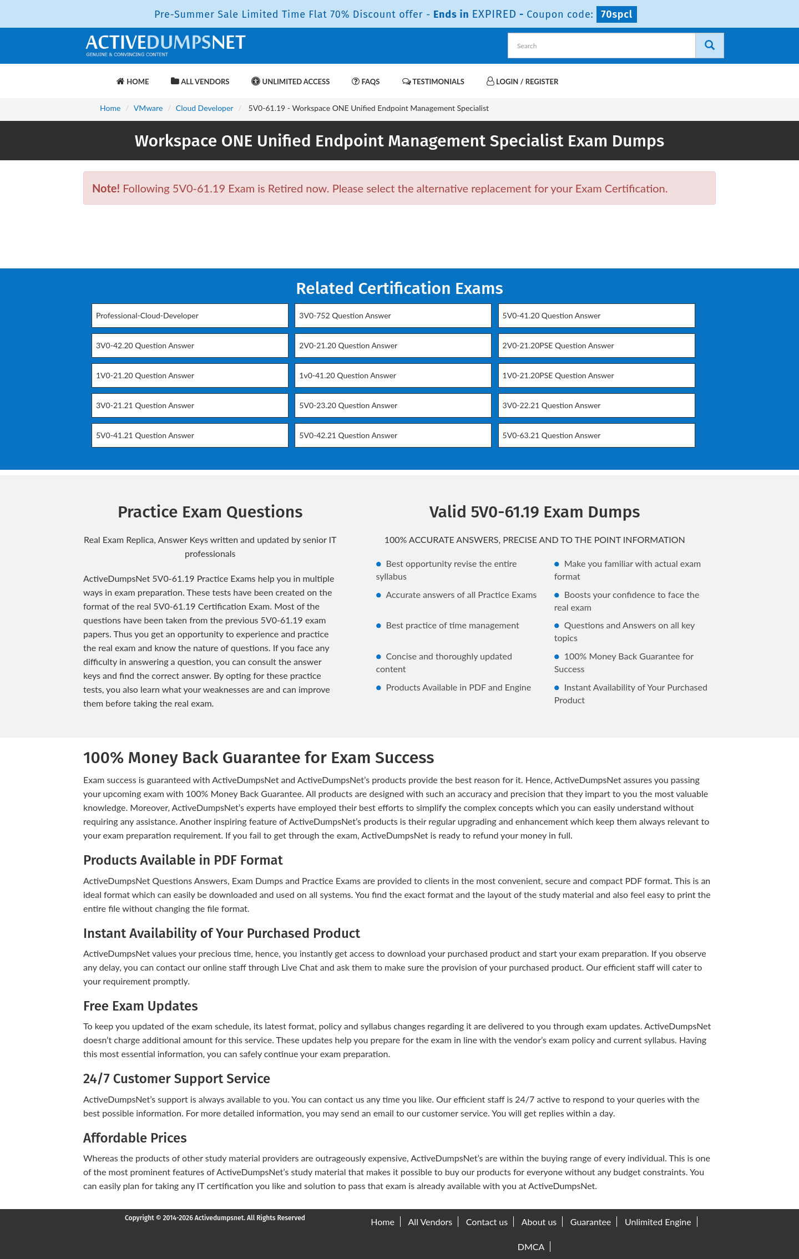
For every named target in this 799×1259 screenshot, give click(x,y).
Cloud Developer (205, 108)
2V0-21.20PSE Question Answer (558, 345)
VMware (148, 108)
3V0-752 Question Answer (345, 315)
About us (539, 1221)
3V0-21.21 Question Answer (145, 405)
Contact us (487, 1221)
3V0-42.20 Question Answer (145, 345)
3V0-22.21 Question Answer (552, 405)
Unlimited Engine (658, 1221)
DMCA (531, 1246)
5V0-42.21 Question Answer (348, 435)
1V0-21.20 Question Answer (145, 375)
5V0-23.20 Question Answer (348, 405)
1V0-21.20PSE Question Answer (558, 375)
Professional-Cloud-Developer (147, 315)
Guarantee (590, 1221)
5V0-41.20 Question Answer (552, 315)
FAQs (366, 81)
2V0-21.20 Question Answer (348, 345)
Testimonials (433, 81)
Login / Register (522, 81)
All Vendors (200, 81)
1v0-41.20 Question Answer (347, 375)
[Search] (709, 45)
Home (133, 81)
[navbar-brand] (97, 76)
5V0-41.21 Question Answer (145, 435)
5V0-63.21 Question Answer (552, 435)
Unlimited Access (290, 81)
